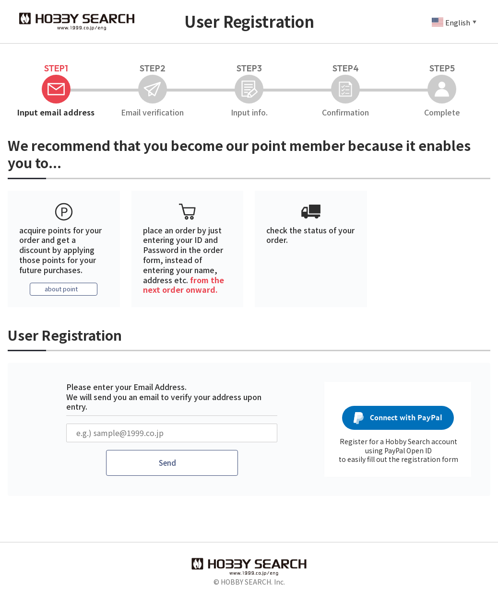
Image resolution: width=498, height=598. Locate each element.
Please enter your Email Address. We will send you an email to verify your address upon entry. (163, 397)
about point (61, 289)
